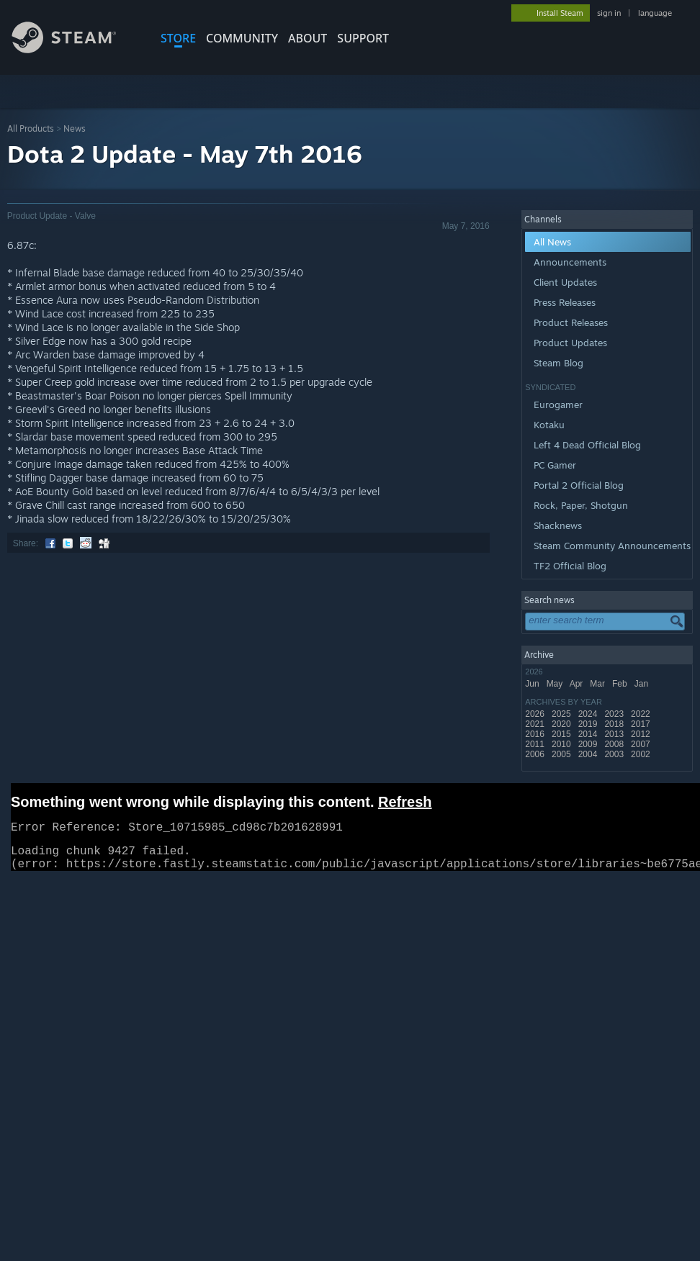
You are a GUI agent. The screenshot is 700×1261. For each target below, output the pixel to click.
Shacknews (558, 525)
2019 (589, 724)
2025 (562, 714)
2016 (536, 734)
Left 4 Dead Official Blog (587, 445)
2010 (562, 744)
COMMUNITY (242, 38)
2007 (641, 744)
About (307, 38)
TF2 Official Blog (570, 565)
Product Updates (570, 342)
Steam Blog (558, 363)
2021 (536, 724)
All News (552, 242)
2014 (589, 734)
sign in (609, 13)
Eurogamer (558, 404)
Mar (598, 684)
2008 (615, 744)
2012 (641, 734)
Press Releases (565, 302)
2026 (536, 714)
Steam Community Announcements (612, 545)
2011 (536, 744)
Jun (533, 684)
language (655, 13)
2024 (589, 714)
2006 (536, 754)
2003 (615, 754)
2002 (641, 754)
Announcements (570, 262)
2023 (615, 714)
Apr (577, 684)
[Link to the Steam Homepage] (75, 49)
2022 (641, 714)
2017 (641, 724)
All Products (30, 128)
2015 (562, 734)
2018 (615, 724)
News (74, 128)
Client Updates (565, 282)
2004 (589, 754)
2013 (615, 734)
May (556, 684)
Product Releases (571, 322)
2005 (562, 754)
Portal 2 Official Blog (579, 485)
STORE (178, 38)
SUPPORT (363, 38)
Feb (620, 684)
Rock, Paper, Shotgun (581, 505)
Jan (642, 684)
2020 (562, 724)
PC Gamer (555, 465)
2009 (589, 744)
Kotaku (549, 424)
